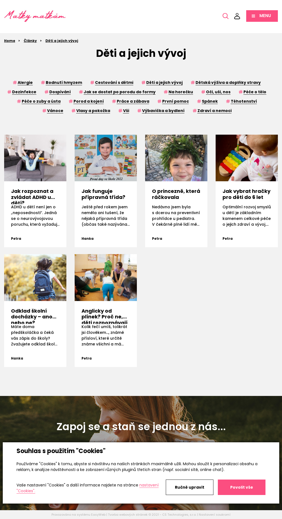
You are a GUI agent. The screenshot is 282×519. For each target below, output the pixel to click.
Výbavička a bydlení (163, 110)
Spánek (210, 101)
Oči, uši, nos (218, 92)
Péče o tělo (254, 92)
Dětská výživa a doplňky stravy (228, 82)
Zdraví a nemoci (214, 110)
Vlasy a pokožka (93, 110)
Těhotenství (244, 101)
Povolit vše (241, 487)
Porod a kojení (89, 101)
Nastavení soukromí (215, 514)
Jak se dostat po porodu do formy (120, 92)
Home (9, 40)
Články (30, 40)
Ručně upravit (189, 487)
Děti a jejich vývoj (61, 40)
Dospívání (60, 92)
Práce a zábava (133, 101)
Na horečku (181, 92)
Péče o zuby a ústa (41, 101)
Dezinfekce (24, 92)
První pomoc (175, 101)
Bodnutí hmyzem (64, 82)
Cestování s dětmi (114, 82)
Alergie (25, 82)
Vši (126, 110)
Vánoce (55, 110)
